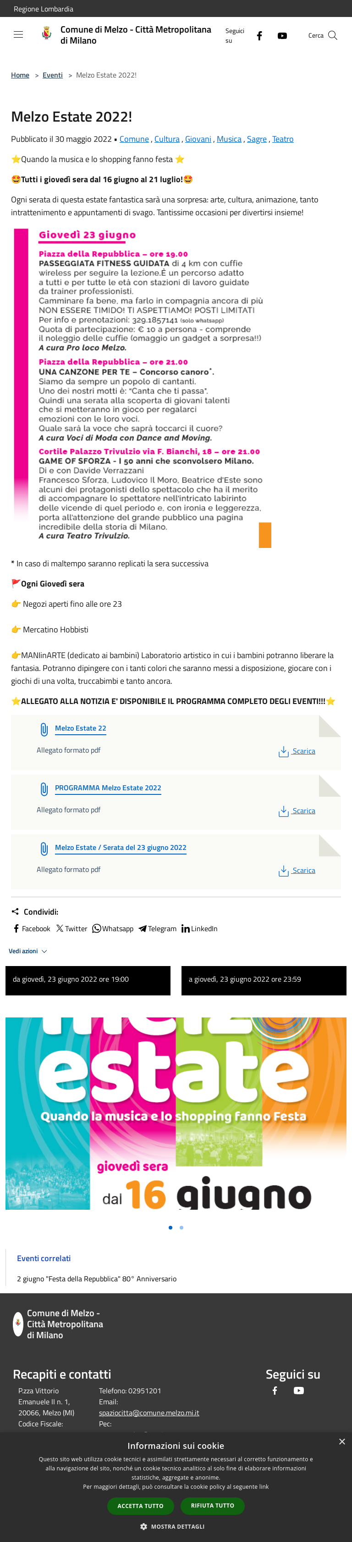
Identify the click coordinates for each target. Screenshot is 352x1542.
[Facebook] (256, 35)
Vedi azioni (29, 951)
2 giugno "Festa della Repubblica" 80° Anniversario (96, 1278)
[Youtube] (279, 35)
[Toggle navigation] (18, 34)
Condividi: (34, 911)
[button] (176, 1526)
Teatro (283, 139)
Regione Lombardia (43, 8)
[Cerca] (332, 35)
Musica (229, 139)
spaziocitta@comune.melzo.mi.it (149, 1412)
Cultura (167, 139)
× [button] (341, 1442)
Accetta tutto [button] (141, 1506)
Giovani (198, 139)
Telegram (156, 928)
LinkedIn (199, 928)
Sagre (257, 139)
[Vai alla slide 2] (181, 1227)
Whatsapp (112, 928)
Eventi (53, 74)
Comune (134, 139)
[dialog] (176, 1487)
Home (20, 74)
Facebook (30, 928)
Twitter (71, 928)
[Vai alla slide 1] (170, 1227)
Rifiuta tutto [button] (213, 1505)
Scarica (295, 750)
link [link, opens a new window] (264, 1487)
